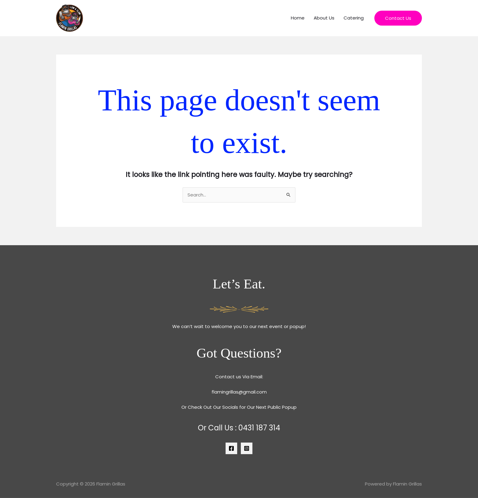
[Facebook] (231, 448)
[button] (398, 18)
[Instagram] (246, 448)
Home (298, 18)
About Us (324, 18)
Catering (354, 18)
